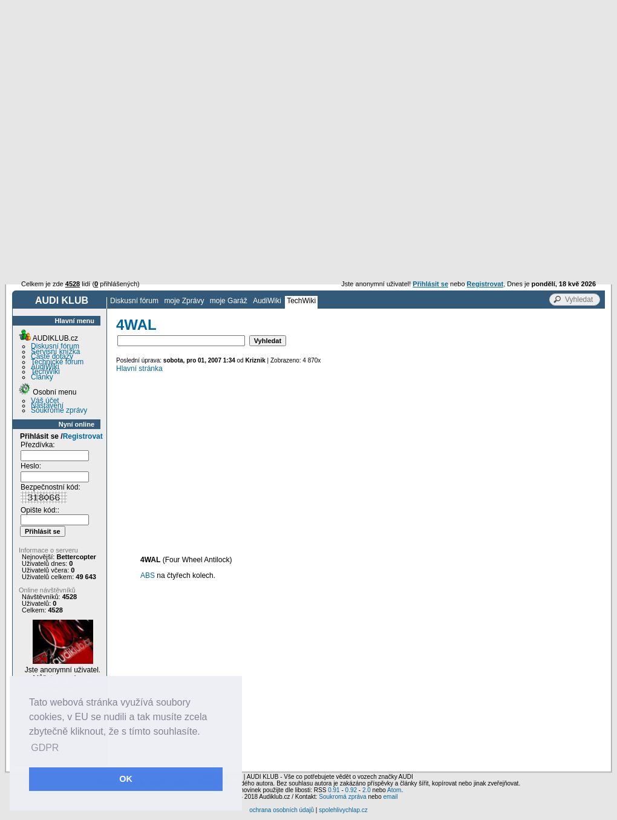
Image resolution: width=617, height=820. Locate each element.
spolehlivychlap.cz (343, 810)
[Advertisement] (308, 90)
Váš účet (45, 400)
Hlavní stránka (139, 368)
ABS (147, 575)
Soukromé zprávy (59, 410)
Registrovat (83, 436)
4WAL (136, 325)
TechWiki (301, 301)
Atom (394, 790)
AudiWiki (267, 301)
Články (42, 377)
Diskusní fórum (134, 301)
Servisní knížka (55, 351)
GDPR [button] (45, 748)
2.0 (366, 790)
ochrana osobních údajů (281, 810)
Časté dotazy (52, 356)
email (390, 796)
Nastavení (47, 405)
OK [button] (125, 779)
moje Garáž (228, 301)
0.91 (333, 790)
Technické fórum (57, 362)
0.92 (351, 790)
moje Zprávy (184, 301)
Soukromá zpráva (342, 796)
